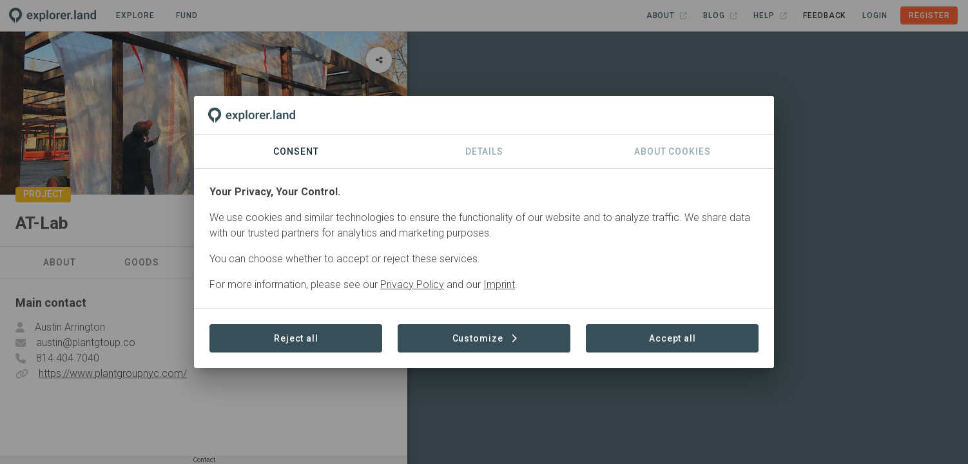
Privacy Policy (412, 284)
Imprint (499, 284)
